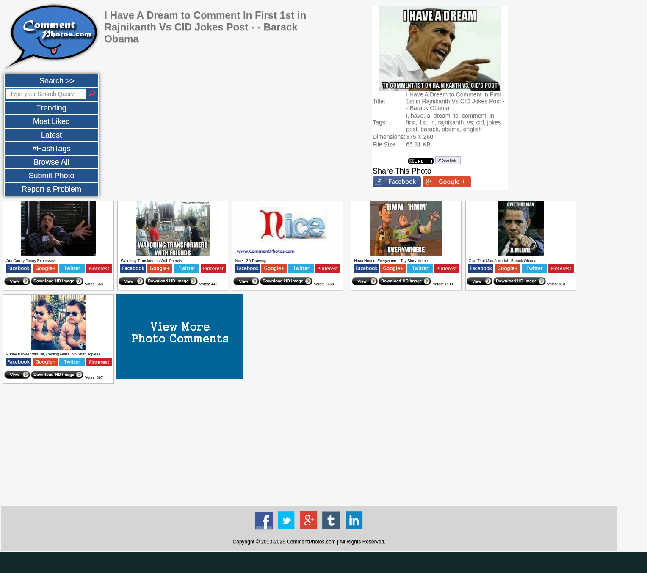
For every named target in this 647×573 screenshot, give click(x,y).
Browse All (51, 162)
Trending (51, 108)
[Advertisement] (309, 445)
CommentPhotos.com (311, 542)
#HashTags (51, 148)
